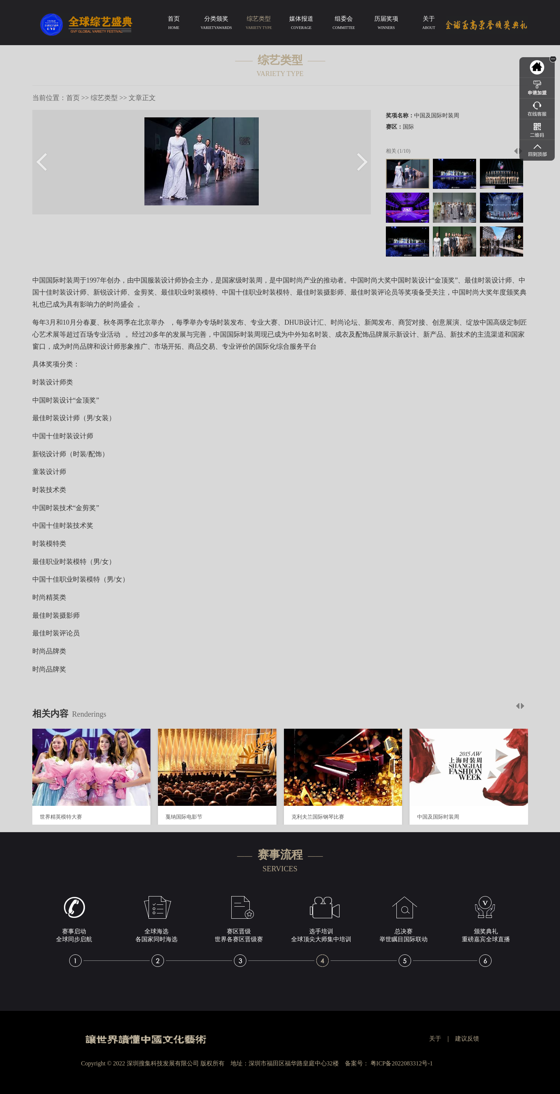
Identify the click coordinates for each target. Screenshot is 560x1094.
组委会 (344, 24)
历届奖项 (386, 24)
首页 (174, 24)
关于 (429, 24)
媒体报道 (301, 24)
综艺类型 (259, 24)
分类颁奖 (216, 24)
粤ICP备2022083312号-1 (401, 1063)
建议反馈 (467, 1038)
